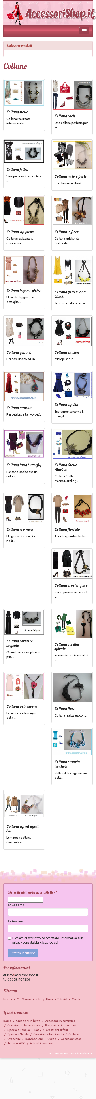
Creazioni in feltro (28, 1021)
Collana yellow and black (70, 294)
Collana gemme (18, 352)
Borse (7, 1021)
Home (7, 999)
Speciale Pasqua (18, 1030)
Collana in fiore (67, 231)
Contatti (77, 999)
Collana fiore (65, 708)
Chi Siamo (24, 999)
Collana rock (65, 116)
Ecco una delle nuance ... (71, 303)
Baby (37, 1030)
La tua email (17, 921)
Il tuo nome (16, 905)
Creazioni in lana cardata (24, 1025)
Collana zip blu (66, 404)
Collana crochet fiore (71, 585)
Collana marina (18, 407)
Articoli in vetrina (41, 1043)
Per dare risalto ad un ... (22, 359)
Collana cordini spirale (67, 646)
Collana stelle (17, 111)
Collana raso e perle (71, 176)
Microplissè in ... (65, 359)
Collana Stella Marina (66, 467)
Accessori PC (16, 1043)
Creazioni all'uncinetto (48, 1034)
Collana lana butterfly (23, 465)
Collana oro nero (19, 529)
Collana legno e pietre (23, 290)
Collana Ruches (67, 352)
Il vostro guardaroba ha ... (71, 536)
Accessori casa (71, 1039)
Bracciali (50, 1025)
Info (38, 999)
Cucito (51, 1039)
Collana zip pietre (20, 231)
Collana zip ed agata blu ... (22, 828)
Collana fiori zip (67, 529)
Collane (73, 1034)
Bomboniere (34, 1039)
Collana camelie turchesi (67, 764)
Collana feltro (17, 169)
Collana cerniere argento (19, 643)
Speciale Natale (18, 1034)
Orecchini (14, 1039)
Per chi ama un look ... (69, 183)
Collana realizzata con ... (71, 715)
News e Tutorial (56, 999)
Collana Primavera (21, 706)
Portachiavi (68, 1025)
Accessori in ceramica (60, 1021)
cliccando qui (49, 942)
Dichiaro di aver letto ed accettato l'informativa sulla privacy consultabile (45, 940)
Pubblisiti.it (86, 1053)
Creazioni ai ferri (57, 1030)
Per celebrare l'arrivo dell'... (23, 414)
